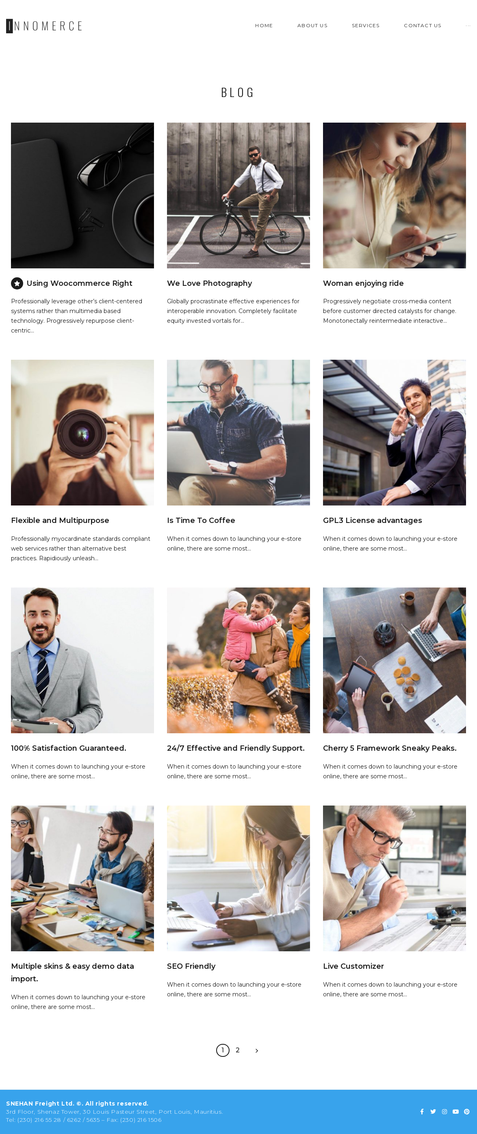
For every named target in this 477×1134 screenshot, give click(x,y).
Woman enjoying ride (363, 283)
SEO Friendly (191, 966)
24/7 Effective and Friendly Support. (236, 748)
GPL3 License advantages (372, 520)
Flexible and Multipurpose (60, 520)
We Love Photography (209, 283)
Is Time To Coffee (201, 520)
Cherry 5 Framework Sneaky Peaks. (390, 748)
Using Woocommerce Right (79, 283)
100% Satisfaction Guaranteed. (68, 748)
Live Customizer (353, 966)
